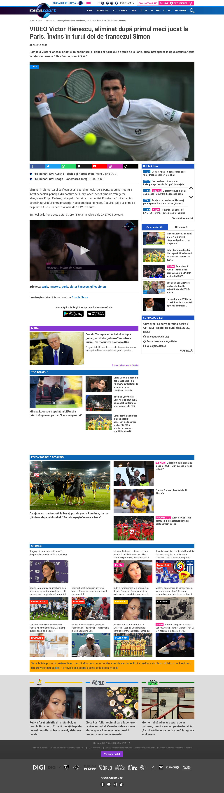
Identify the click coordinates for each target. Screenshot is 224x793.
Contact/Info (139, 748)
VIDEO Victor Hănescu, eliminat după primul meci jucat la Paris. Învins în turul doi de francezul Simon (86, 21)
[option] (165, 173)
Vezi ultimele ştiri (182, 218)
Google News (80, 297)
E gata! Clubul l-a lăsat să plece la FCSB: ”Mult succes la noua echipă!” (164, 192)
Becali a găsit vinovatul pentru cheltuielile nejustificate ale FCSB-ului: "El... (178, 288)
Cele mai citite (154, 227)
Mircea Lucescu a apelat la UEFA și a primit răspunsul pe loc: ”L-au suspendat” (179, 238)
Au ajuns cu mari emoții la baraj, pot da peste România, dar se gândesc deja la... (163, 202)
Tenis (40, 21)
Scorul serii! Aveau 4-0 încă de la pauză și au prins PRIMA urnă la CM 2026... (179, 271)
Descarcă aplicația (68, 3)
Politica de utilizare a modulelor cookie (174, 748)
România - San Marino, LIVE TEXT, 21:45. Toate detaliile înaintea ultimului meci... (164, 211)
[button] (84, 250)
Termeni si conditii (40, 748)
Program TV (127, 3)
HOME (32, 21)
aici (57, 667)
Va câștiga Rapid (154, 346)
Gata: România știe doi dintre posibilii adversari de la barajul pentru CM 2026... (179, 255)
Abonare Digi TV (82, 748)
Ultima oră (181, 227)
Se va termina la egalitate (160, 341)
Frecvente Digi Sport (100, 748)
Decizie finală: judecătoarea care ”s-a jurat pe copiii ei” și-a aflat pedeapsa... (164, 173)
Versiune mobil (112, 754)
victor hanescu (79, 286)
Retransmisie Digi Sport (121, 748)
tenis (45, 286)
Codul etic (150, 748)
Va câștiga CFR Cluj (156, 336)
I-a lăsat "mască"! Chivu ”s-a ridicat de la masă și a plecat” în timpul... (179, 302)
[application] (84, 250)
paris (65, 286)
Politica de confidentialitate (62, 748)
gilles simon (98, 286)
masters (55, 286)
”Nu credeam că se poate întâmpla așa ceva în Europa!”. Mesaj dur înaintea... (164, 183)
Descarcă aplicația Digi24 (125, 365)
